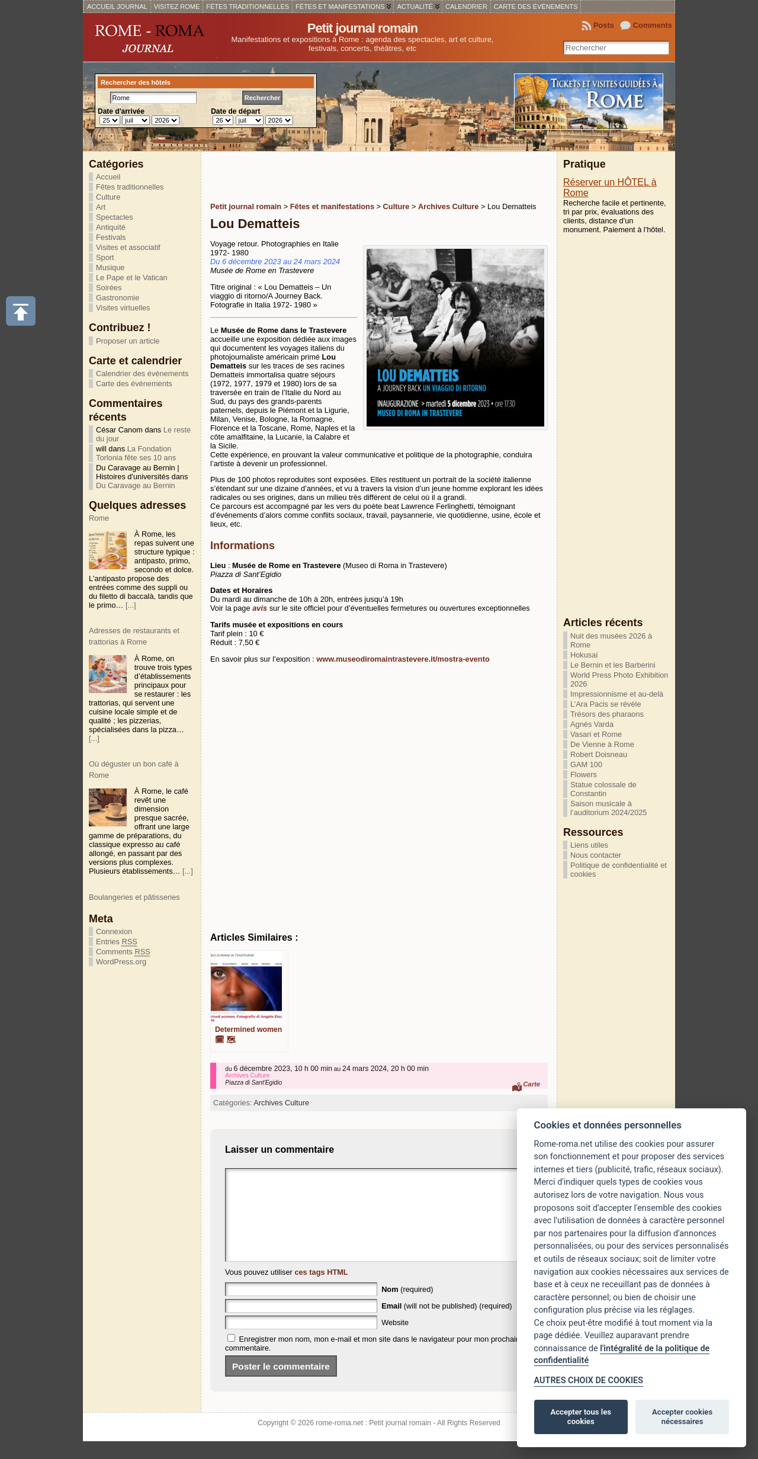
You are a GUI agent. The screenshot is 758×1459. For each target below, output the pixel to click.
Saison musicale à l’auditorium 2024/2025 (608, 808)
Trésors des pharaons (607, 714)
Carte (531, 1084)
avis (259, 608)
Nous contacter (595, 855)
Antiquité (111, 227)
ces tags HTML (321, 1289)
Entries (116, 942)
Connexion (114, 931)
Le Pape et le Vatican (132, 277)
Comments (652, 25)
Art (100, 207)
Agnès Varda (592, 724)
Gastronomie (117, 297)
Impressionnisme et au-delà (616, 694)
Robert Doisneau (598, 754)
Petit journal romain (362, 28)
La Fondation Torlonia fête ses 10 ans (136, 453)
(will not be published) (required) (446, 1323)
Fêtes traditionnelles (130, 186)
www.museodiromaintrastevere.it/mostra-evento (403, 659)
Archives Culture (281, 1102)
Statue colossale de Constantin (603, 789)
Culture (108, 197)
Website (395, 1340)
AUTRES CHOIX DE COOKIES (588, 1380)
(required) (407, 1307)
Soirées (108, 287)
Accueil (108, 176)
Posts (603, 25)
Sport (105, 257)
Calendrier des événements (142, 373)
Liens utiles (589, 845)
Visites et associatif (128, 247)
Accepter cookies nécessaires (682, 1416)
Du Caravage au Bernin (135, 485)
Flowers (583, 774)
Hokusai (584, 654)
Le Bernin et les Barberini (613, 664)
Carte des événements (134, 383)
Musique (110, 267)
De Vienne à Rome (602, 744)
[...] (131, 617)
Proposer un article (127, 340)
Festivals (111, 237)
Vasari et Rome (596, 734)
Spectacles (114, 217)
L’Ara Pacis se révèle (605, 704)
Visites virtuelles (123, 307)
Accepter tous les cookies (581, 1416)
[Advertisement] (348, 175)
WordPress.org (121, 961)
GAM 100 (586, 764)
